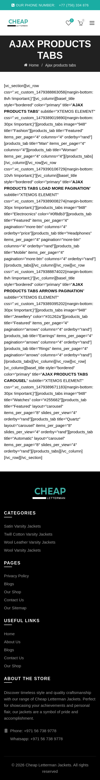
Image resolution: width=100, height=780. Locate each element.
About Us (12, 641)
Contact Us (14, 600)
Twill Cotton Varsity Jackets (28, 534)
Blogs (9, 584)
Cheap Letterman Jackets (48, 765)
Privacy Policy (16, 576)
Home (34, 65)
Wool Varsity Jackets (22, 550)
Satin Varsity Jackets (22, 526)
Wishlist (71, 20)
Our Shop (12, 592)
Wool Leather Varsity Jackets (29, 542)
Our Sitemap (15, 608)
